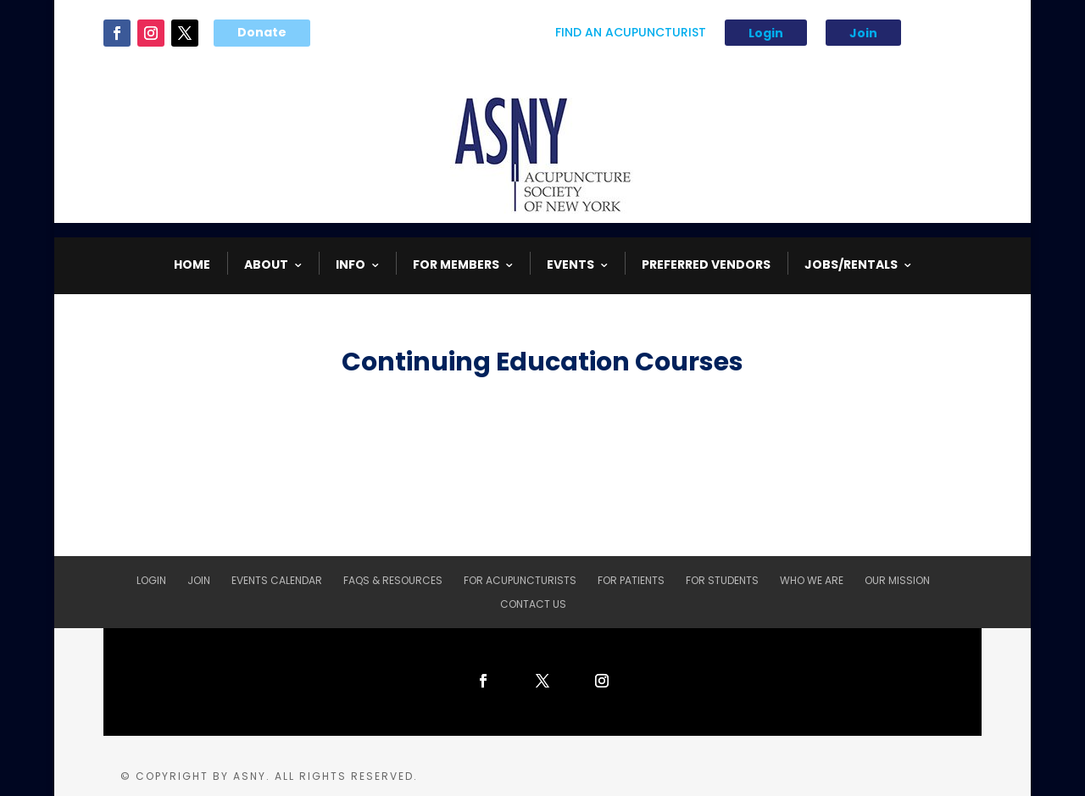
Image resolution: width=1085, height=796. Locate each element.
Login (765, 33)
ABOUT (266, 264)
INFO (350, 264)
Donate (262, 32)
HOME (192, 264)
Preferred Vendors (706, 264)
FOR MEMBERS (456, 264)
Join (863, 33)
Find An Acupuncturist (630, 33)
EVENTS (570, 264)
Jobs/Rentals (851, 264)
